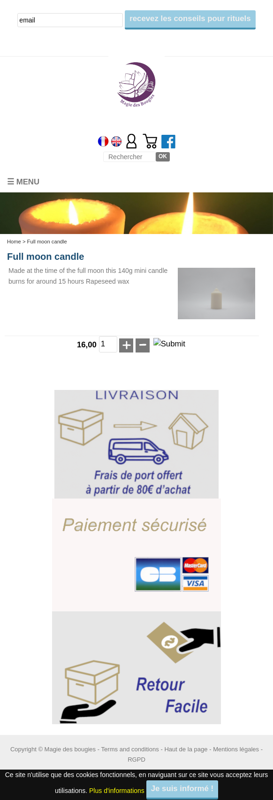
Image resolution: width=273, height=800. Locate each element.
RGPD (136, 759)
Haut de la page (185, 749)
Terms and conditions (130, 749)
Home (14, 241)
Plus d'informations (116, 790)
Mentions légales (236, 749)
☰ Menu (23, 181)
